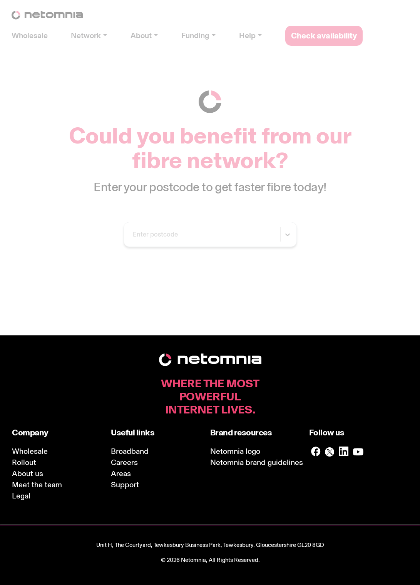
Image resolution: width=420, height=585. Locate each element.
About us (27, 473)
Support (125, 484)
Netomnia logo (235, 451)
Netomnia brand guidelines (256, 462)
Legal (21, 495)
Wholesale (30, 451)
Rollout (24, 462)
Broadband (130, 451)
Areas (121, 473)
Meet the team (37, 484)
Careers (124, 462)
